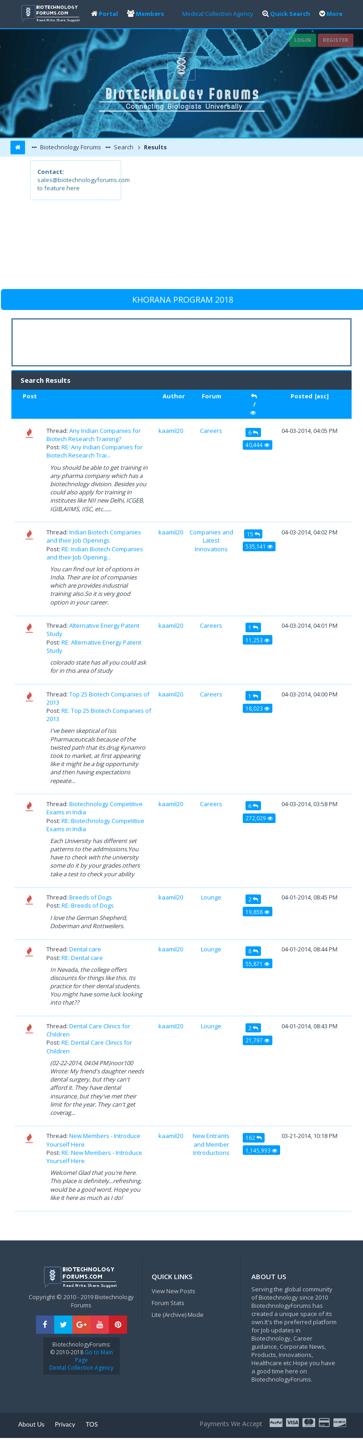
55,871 (257, 963)
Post (30, 396)
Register (335, 39)
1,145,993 (261, 1150)
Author (174, 396)
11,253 (257, 640)
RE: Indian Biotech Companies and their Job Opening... (94, 553)
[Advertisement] (226, 224)
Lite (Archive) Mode (178, 1315)
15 (253, 534)
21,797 (257, 1040)
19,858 (257, 911)
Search (122, 147)
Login (302, 39)
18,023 (257, 708)
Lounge (211, 897)
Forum (211, 396)
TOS (92, 1424)
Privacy (65, 1424)
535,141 (259, 546)
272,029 (259, 818)
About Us (31, 1424)
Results (155, 147)
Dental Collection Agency (81, 1368)
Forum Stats (168, 1303)
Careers (211, 431)
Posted (301, 396)
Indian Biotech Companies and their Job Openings (93, 536)
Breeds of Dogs (90, 897)
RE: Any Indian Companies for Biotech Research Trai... (94, 451)
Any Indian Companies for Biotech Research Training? (93, 435)
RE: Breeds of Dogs (87, 905)
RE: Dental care (82, 958)
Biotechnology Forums (70, 147)
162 (253, 1137)
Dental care (85, 949)
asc (322, 396)
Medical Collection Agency (217, 14)
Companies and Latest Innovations (211, 540)
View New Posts (173, 1291)
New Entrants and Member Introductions (211, 1144)
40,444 (257, 444)
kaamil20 (170, 431)
